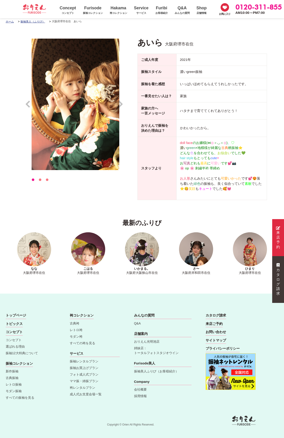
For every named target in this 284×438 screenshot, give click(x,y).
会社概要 (140, 389)
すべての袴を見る (82, 343)
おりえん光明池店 (146, 341)
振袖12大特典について (22, 353)
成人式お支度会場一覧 (86, 394)
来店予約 (278, 237)
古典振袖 (12, 378)
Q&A (137, 323)
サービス (76, 353)
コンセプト (14, 340)
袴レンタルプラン (82, 387)
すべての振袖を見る (20, 397)
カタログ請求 (278, 279)
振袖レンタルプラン (84, 361)
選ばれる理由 (15, 346)
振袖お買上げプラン (84, 368)
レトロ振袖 (14, 384)
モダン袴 (76, 336)
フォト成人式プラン (84, 374)
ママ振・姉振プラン (84, 381)
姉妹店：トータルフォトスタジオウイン (156, 350)
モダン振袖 (14, 391)
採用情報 (140, 396)
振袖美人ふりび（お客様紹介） (156, 371)
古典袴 (74, 323)
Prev (30, 106)
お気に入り (224, 13)
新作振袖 (12, 371)
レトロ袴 (76, 330)
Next (120, 106)
